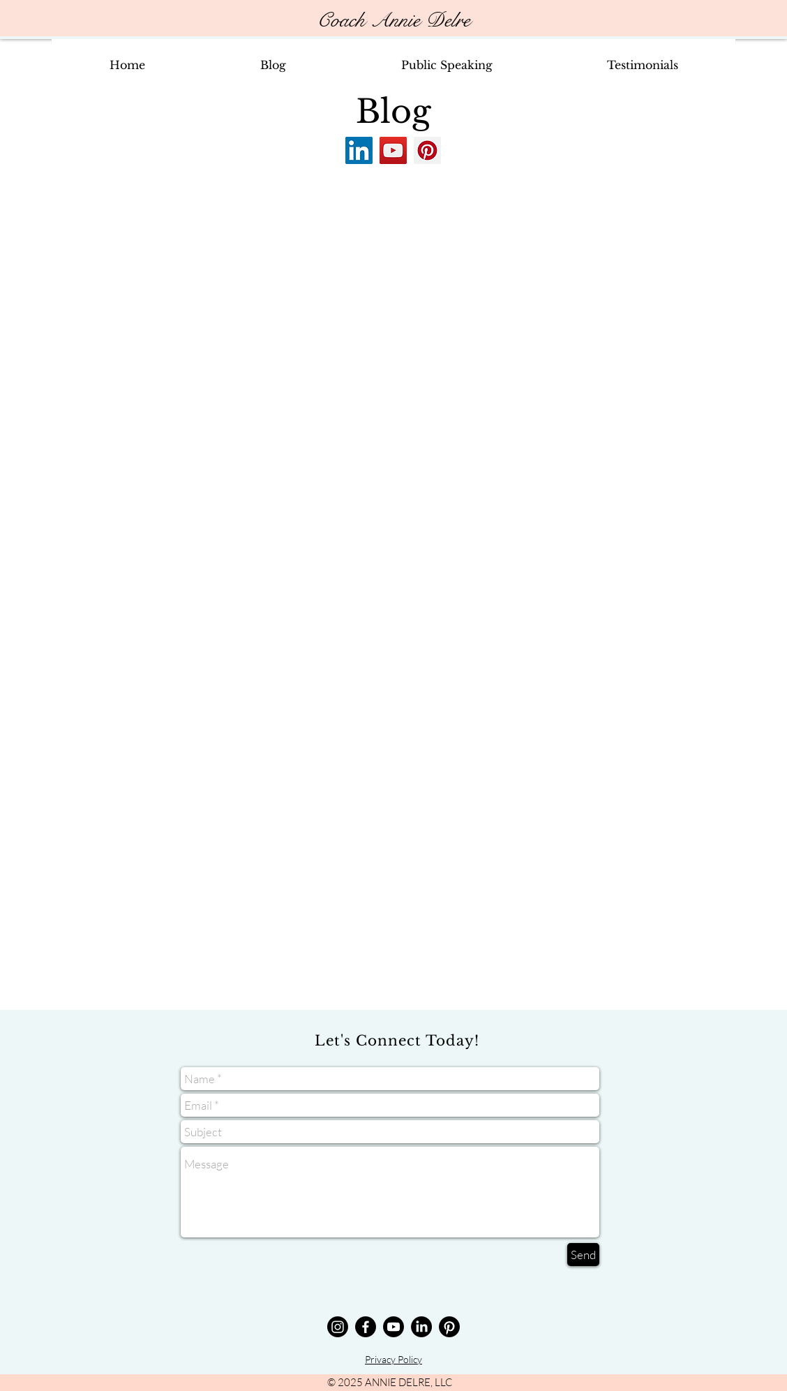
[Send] (583, 1254)
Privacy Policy (393, 1359)
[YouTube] (393, 150)
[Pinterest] (427, 150)
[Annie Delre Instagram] (337, 1326)
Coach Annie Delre (393, 21)
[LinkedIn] (359, 150)
